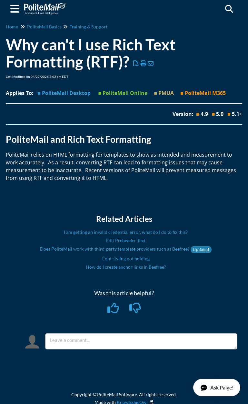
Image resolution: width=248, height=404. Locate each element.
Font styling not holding (126, 258)
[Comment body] (141, 341)
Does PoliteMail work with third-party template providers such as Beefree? (125, 249)
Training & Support (88, 26)
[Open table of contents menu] (16, 8)
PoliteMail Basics (44, 26)
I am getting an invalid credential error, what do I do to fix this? (126, 232)
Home (12, 26)
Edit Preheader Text (125, 240)
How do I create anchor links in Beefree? (126, 267)
